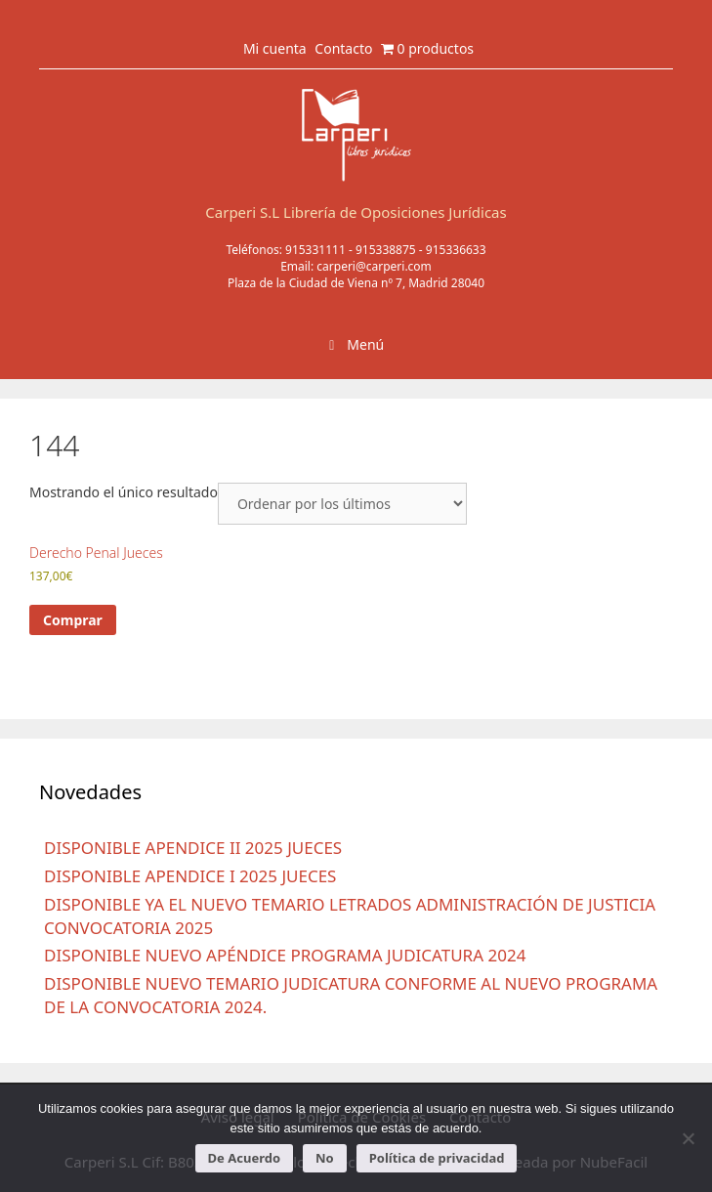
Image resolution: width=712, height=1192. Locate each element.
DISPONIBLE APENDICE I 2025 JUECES (190, 876)
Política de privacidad (437, 1158)
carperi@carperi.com (374, 266)
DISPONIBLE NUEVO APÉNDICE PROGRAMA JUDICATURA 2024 (284, 955)
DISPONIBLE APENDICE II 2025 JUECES (193, 847)
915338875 (386, 249)
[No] (687, 1138)
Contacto (343, 48)
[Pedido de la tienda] (342, 504)
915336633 (456, 249)
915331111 (315, 249)
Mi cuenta (275, 48)
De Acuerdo (244, 1158)
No (324, 1158)
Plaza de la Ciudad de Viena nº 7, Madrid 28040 (356, 283)
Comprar (73, 620)
